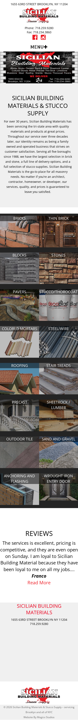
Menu (37, 47)
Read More (39, 582)
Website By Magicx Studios (39, 717)
